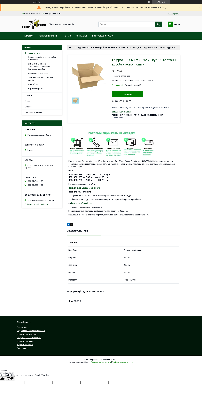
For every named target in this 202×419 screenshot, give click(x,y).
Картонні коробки (35, 88)
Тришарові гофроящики (130, 47)
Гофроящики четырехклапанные (31, 331)
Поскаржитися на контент (101, 362)
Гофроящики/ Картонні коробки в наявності (97, 47)
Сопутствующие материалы (29, 338)
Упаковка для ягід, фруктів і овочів (40, 78)
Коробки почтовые (25, 345)
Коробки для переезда (27, 334)
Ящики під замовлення (38, 73)
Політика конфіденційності (122, 362)
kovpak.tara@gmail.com (81, 203)
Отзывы (28, 107)
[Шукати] (158, 24)
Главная (28, 36)
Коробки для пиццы (25, 341)
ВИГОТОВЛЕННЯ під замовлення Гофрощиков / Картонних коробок (39, 66)
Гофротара (22, 327)
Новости (28, 95)
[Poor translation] (10, 378)
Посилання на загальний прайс (84, 188)
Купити (128, 94)
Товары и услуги (47, 36)
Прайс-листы (22, 348)
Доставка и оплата (102, 36)
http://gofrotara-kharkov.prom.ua (40, 200)
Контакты (81, 36)
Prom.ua (114, 360)
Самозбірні (33, 84)
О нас (68, 36)
